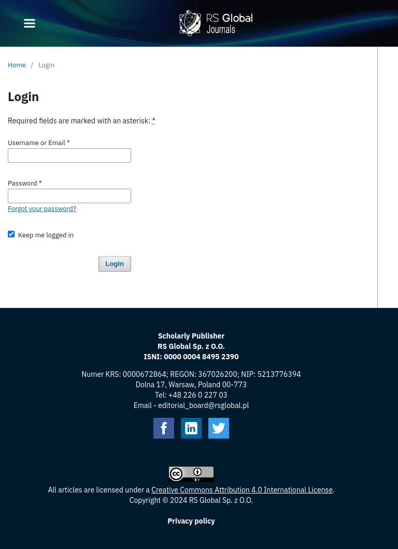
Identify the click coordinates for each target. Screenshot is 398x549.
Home (17, 65)
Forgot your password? (42, 208)
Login (115, 264)
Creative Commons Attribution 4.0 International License (242, 490)
